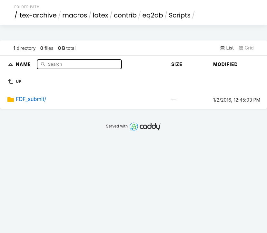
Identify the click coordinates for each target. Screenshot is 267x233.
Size (177, 64)
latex (100, 15)
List (227, 48)
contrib (125, 15)
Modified (225, 64)
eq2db (152, 15)
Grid (246, 48)
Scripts (180, 15)
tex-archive (38, 15)
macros (74, 15)
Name (24, 64)
